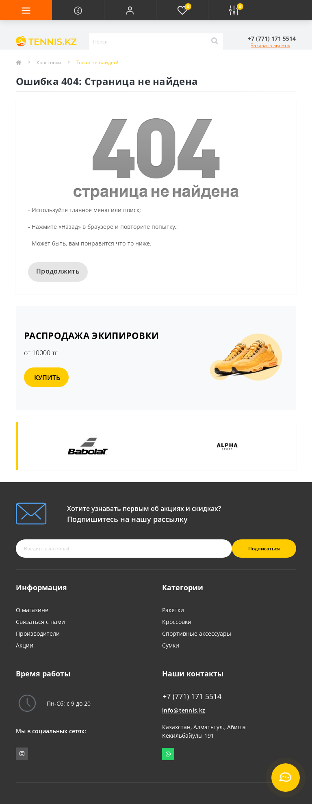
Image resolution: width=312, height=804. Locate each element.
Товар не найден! (97, 62)
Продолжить (58, 271)
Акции (24, 645)
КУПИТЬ (47, 377)
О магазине (32, 610)
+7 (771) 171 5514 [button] (191, 696)
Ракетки (173, 610)
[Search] (214, 41)
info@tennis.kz (183, 710)
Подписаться (264, 548)
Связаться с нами (40, 622)
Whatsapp (168, 754)
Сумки (170, 645)
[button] (130, 10)
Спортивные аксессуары (196, 633)
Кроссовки (49, 62)
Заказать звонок (270, 45)
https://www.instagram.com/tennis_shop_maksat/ (22, 753)
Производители (38, 633)
